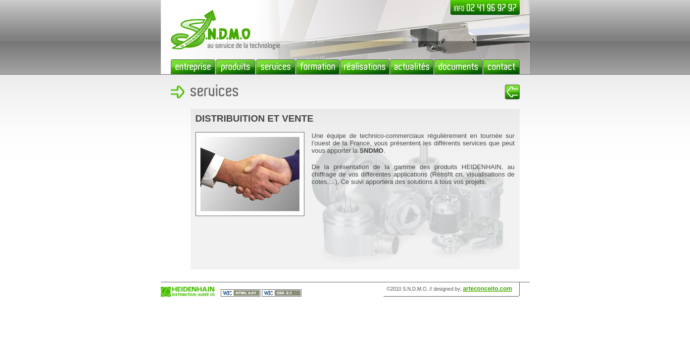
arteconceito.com (487, 288)
